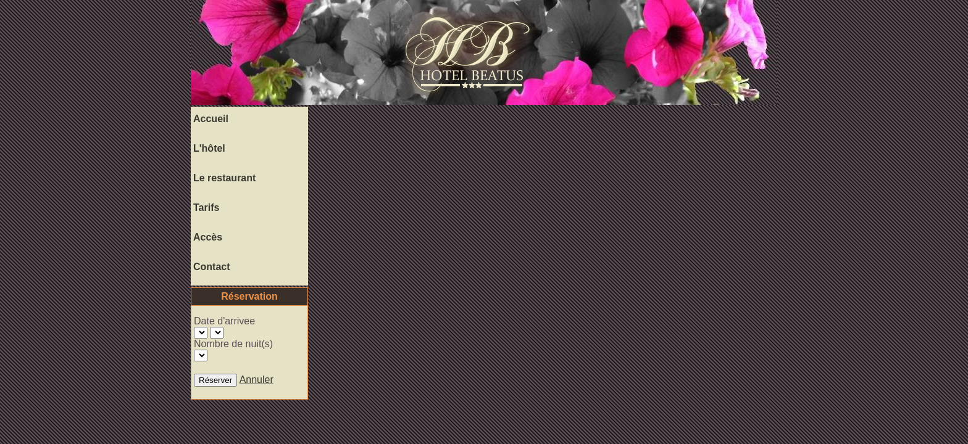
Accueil (210, 118)
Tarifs (206, 207)
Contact (211, 266)
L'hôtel (209, 148)
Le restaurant (224, 178)
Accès (207, 237)
